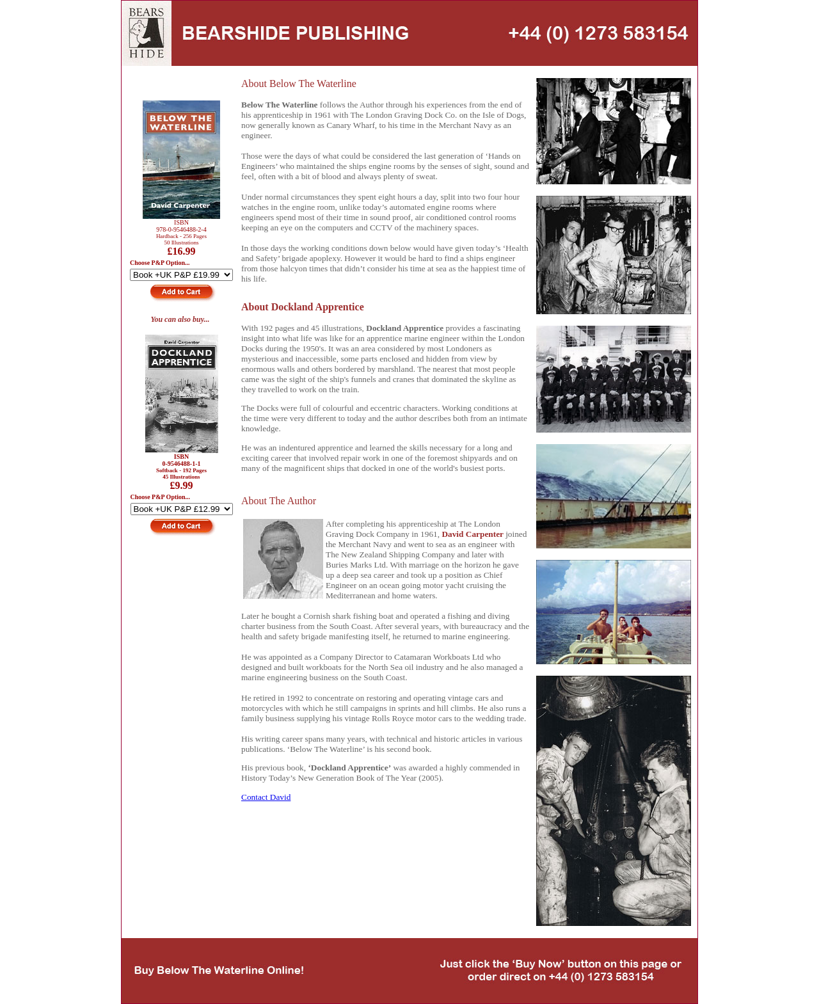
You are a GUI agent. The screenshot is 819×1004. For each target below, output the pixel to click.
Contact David (265, 797)
